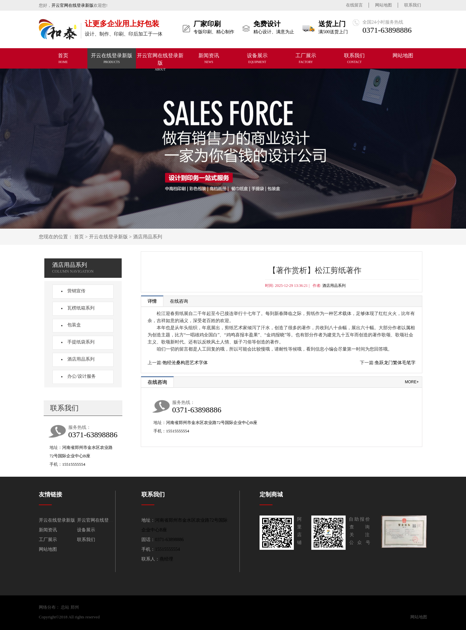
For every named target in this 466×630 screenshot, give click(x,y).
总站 (65, 607)
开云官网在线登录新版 (72, 5)
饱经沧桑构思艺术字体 (185, 362)
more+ (412, 382)
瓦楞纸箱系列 (79, 308)
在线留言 (354, 5)
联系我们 (412, 5)
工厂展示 (48, 539)
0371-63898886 (387, 30)
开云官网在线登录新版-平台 (126, 616)
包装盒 (72, 324)
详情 (152, 301)
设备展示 (86, 529)
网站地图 (383, 5)
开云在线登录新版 (108, 236)
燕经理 (166, 559)
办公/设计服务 (79, 376)
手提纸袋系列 (79, 342)
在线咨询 (179, 301)
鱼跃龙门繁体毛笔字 (395, 362)
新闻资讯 (48, 529)
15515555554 (73, 464)
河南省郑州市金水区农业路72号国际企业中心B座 (211, 422)
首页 (79, 236)
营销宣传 (74, 290)
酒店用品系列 (147, 236)
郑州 (75, 607)
